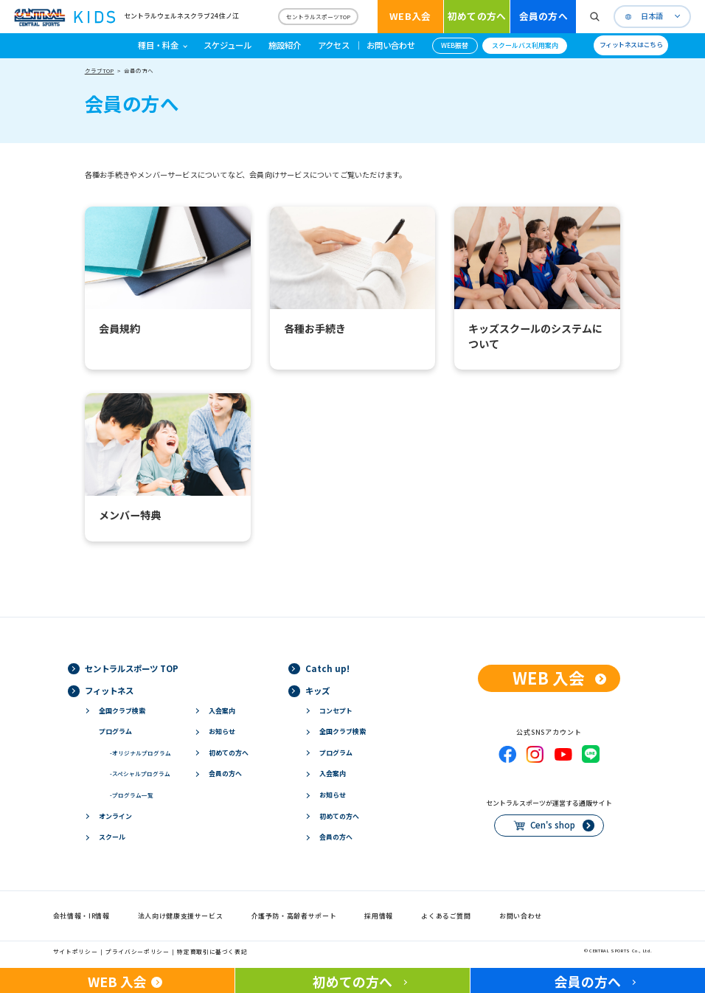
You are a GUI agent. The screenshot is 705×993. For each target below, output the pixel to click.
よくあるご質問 (445, 916)
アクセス (334, 45)
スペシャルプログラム (140, 773)
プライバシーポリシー (137, 951)
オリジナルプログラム (140, 753)
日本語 (652, 16)
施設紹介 (284, 45)
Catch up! (327, 668)
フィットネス (109, 690)
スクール (112, 837)
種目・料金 (158, 45)
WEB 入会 (549, 677)
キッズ (317, 690)
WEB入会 (410, 16)
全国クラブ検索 (122, 711)
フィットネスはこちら (631, 44)
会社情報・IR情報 (81, 916)
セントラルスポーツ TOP (131, 668)
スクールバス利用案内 (525, 45)
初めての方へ (477, 16)
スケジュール (227, 45)
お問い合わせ (391, 45)
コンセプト (335, 711)
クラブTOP (99, 70)
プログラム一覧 (131, 795)
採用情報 (378, 916)
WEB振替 (454, 45)
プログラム (115, 731)
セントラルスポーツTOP (318, 17)
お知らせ (222, 731)
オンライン (115, 816)
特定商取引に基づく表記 (212, 951)
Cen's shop (552, 825)
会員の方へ (543, 16)
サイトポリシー (75, 951)
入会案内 (222, 711)
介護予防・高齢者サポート (294, 916)
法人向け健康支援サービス (180, 916)
